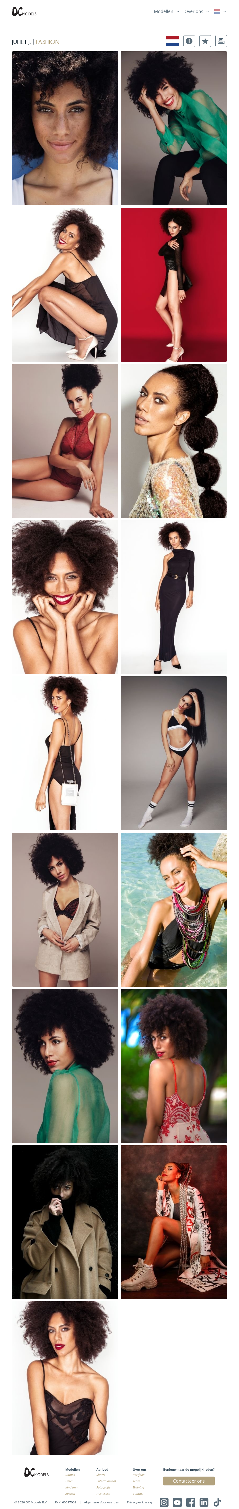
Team (136, 1481)
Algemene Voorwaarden (101, 1502)
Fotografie (103, 1487)
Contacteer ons (189, 1481)
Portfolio (139, 1475)
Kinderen (71, 1487)
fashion (48, 40)
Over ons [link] (193, 11)
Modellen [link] (163, 11)
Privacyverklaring (139, 1502)
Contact (138, 1494)
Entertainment (106, 1481)
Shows (100, 1475)
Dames (70, 1475)
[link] (220, 11)
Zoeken (70, 1494)
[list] (167, 10)
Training (138, 1487)
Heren (69, 1481)
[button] (189, 41)
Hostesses (103, 1494)
